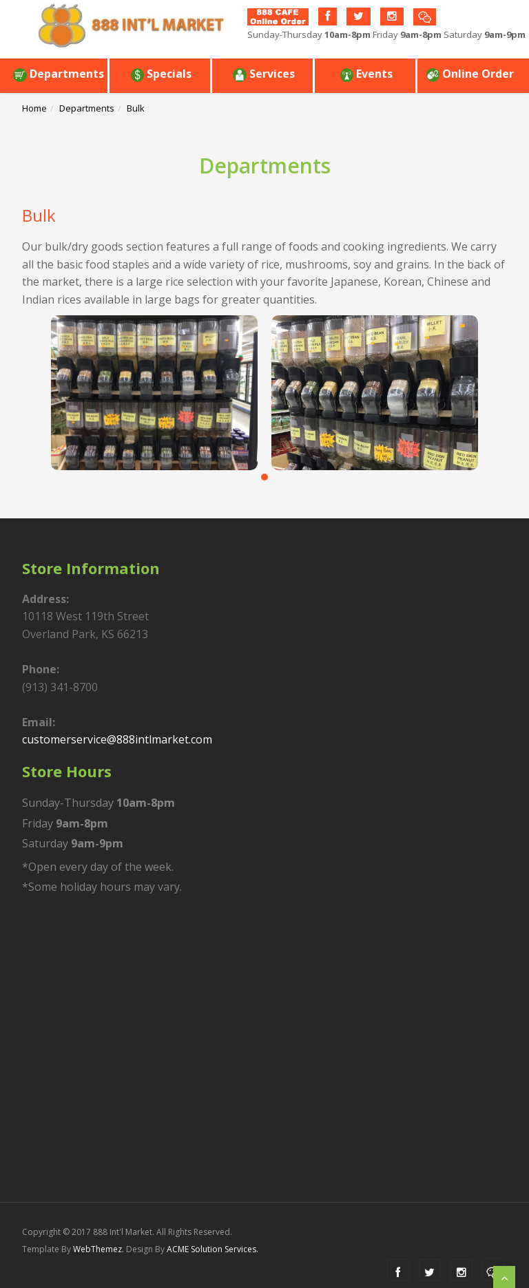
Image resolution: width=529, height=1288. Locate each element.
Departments (58, 74)
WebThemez (97, 1249)
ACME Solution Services (211, 1249)
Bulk (136, 108)
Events (366, 74)
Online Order (470, 74)
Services (264, 74)
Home (34, 108)
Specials (160, 74)
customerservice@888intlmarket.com (117, 739)
